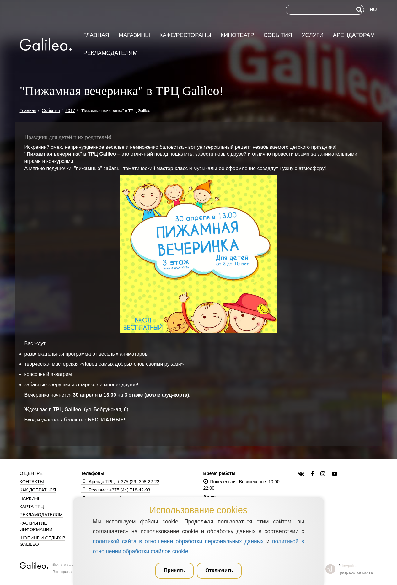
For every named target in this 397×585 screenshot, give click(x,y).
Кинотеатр (237, 35)
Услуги (313, 35)
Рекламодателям (110, 53)
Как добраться (38, 489)
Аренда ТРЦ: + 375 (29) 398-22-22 (120, 481)
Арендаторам (354, 35)
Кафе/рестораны (185, 35)
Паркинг (30, 498)
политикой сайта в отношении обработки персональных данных (178, 541)
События (278, 35)
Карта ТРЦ (32, 506)
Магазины (134, 35)
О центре (31, 473)
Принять (174, 570)
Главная (96, 35)
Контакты (32, 481)
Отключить (219, 570)
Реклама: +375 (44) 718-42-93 (115, 489)
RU (373, 9)
